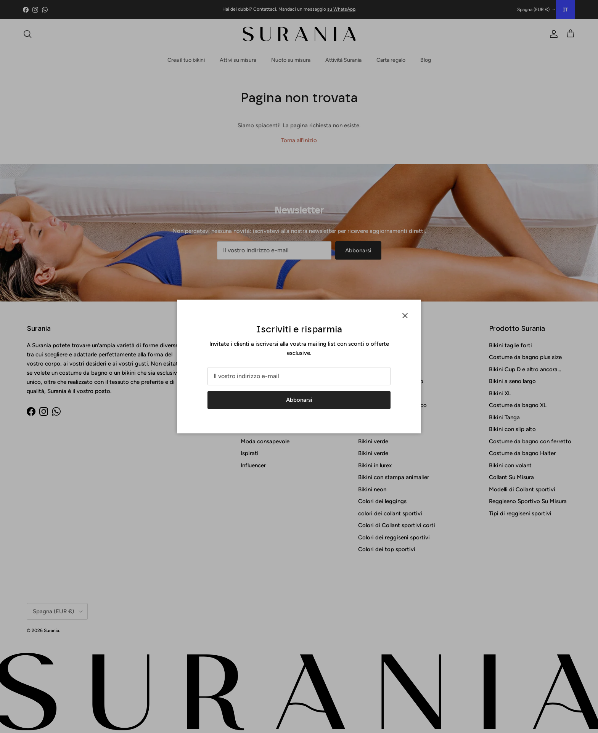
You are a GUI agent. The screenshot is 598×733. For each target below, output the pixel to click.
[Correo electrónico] (299, 376)
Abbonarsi (299, 399)
